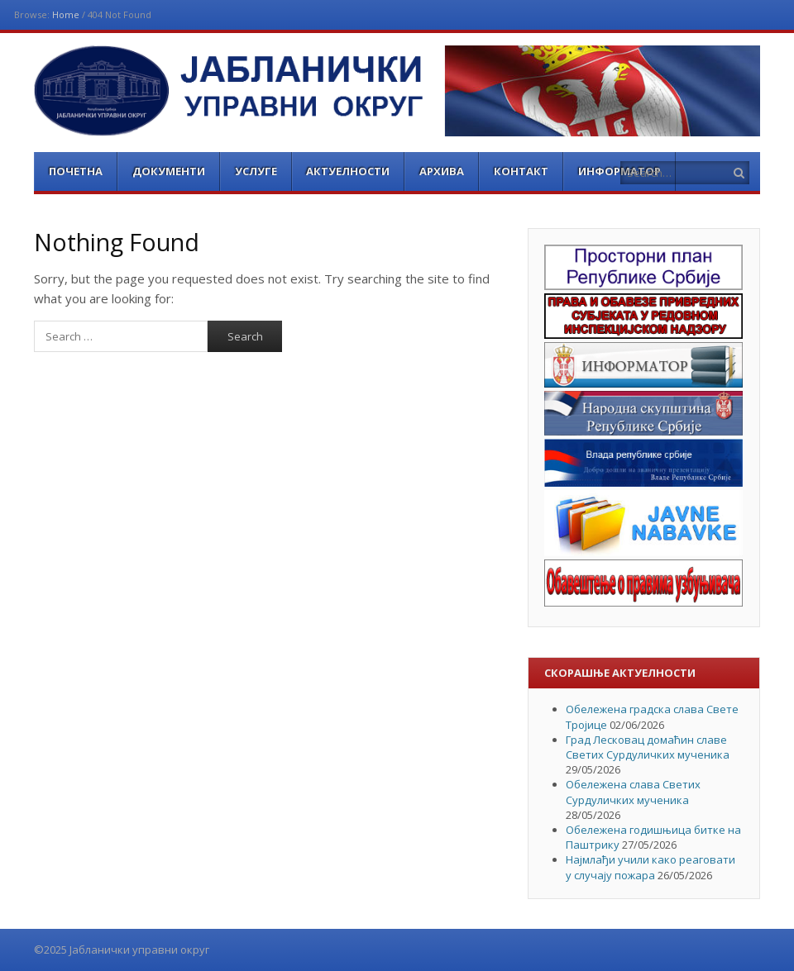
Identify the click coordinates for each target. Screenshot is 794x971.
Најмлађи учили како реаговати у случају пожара (650, 867)
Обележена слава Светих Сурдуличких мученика (633, 792)
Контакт (521, 171)
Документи (168, 171)
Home (65, 14)
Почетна (76, 171)
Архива (441, 171)
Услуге (256, 171)
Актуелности (348, 171)
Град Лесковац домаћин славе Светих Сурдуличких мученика (647, 747)
